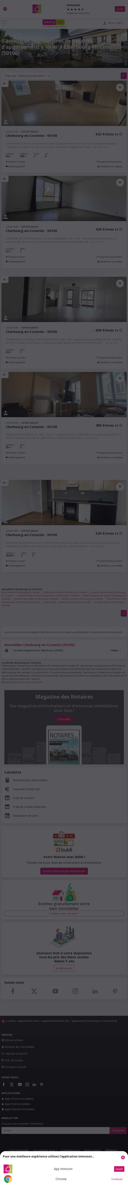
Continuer (117, 1179)
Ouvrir (119, 1169)
